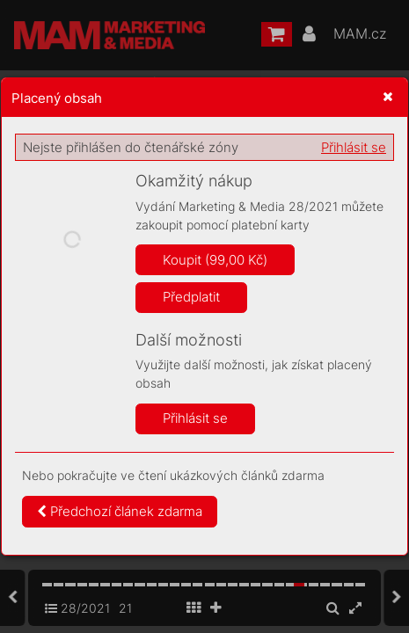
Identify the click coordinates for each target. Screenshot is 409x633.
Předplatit (191, 296)
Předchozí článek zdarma (119, 511)
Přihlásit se (353, 147)
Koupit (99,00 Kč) (215, 259)
